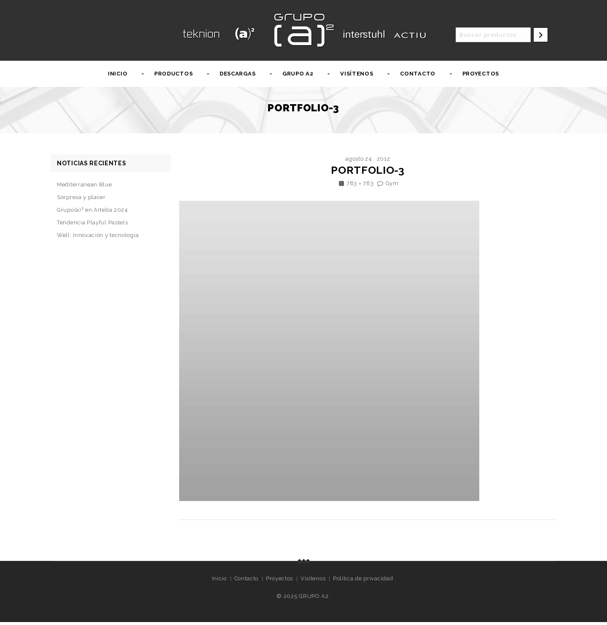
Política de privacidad (363, 578)
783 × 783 (359, 183)
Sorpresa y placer (81, 197)
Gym (392, 183)
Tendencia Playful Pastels (92, 222)
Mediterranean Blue (84, 184)
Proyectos (480, 73)
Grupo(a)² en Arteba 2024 (92, 210)
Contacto (417, 73)
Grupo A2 (298, 73)
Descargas (237, 73)
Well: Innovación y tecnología (98, 235)
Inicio (117, 73)
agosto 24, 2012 (367, 159)
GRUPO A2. (314, 596)
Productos (173, 73)
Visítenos (356, 73)
